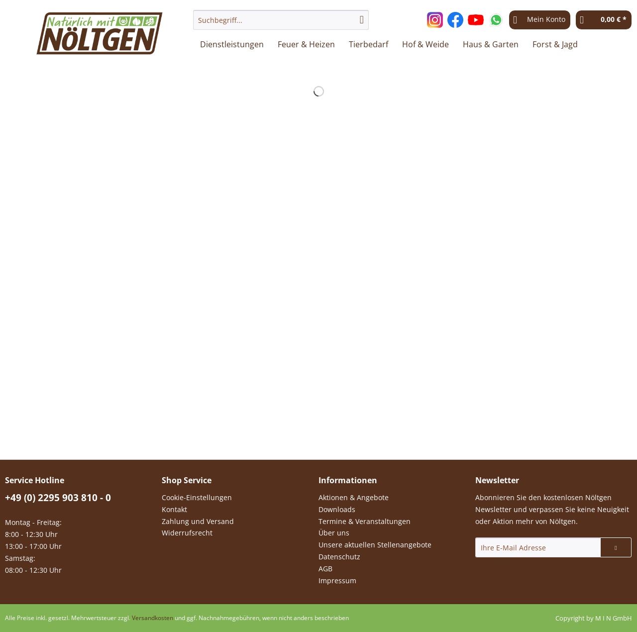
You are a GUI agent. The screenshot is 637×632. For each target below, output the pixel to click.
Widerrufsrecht (187, 532)
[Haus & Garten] (491, 44)
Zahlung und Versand (198, 521)
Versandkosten (152, 618)
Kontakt (174, 509)
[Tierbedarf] (368, 44)
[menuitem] (281, 24)
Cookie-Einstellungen (197, 497)
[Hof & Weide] (425, 44)
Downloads (336, 509)
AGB (325, 568)
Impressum (337, 580)
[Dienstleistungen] (232, 44)
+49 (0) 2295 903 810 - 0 (58, 497)
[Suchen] (362, 20)
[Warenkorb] (603, 20)
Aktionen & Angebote (353, 497)
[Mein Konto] (540, 20)
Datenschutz (339, 556)
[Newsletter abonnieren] (616, 547)
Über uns (333, 532)
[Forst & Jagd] (555, 44)
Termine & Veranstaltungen (364, 521)
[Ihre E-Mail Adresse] (538, 547)
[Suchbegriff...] (281, 20)
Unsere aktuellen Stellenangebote (374, 544)
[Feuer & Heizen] (306, 44)
